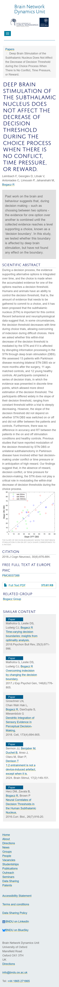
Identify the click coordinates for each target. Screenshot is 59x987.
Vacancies (8, 860)
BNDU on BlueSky (15, 930)
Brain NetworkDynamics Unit (29, 9)
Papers (9, 49)
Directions (8, 843)
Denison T (12, 761)
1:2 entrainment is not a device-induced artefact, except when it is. (21, 769)
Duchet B (11, 752)
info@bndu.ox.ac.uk (14, 972)
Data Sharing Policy (14, 912)
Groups (7, 851)
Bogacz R (8, 184)
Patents (7, 885)
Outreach (8, 872)
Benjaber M (28, 748)
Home (6, 834)
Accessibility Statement (16, 895)
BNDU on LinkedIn (15, 921)
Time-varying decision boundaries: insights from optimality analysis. (21, 636)
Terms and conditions (15, 904)
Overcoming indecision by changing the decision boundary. (21, 675)
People (6, 855)
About (6, 839)
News (5, 847)
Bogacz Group (12, 599)
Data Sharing (10, 881)
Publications (10, 868)
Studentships (10, 864)
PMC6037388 (11, 575)
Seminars (8, 876)
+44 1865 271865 (19, 981)
